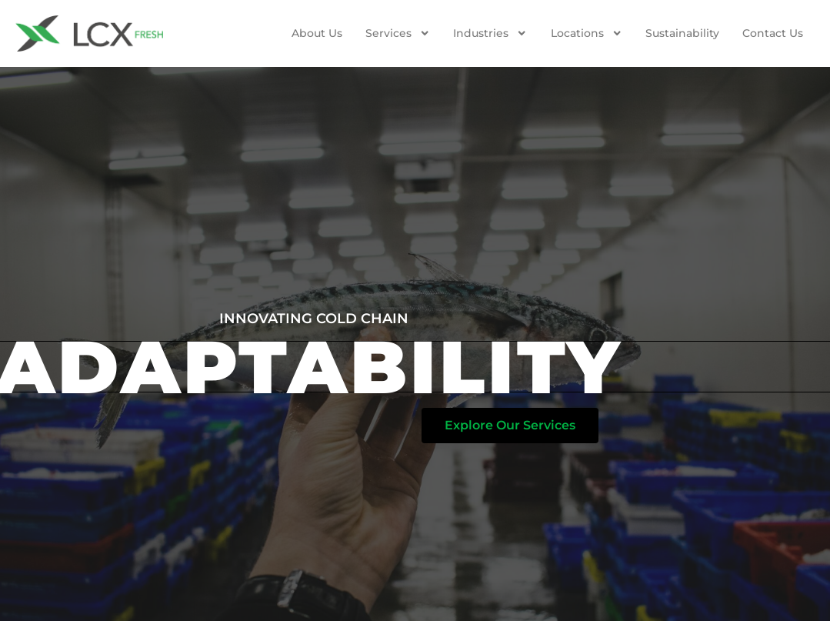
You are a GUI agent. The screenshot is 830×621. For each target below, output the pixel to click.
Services (397, 33)
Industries (490, 33)
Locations (586, 33)
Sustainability (682, 33)
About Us (317, 33)
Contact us (772, 33)
